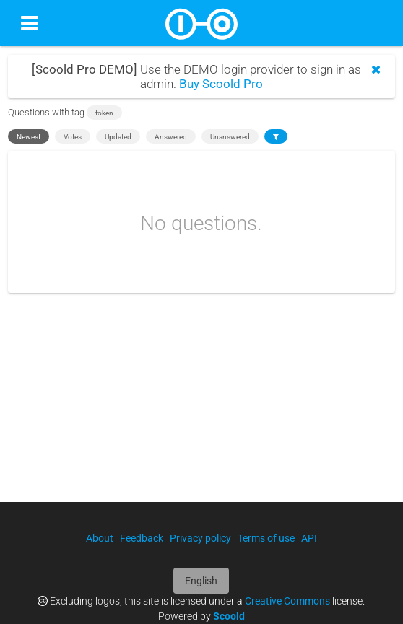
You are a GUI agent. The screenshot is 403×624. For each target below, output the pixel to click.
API (309, 538)
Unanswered (230, 137)
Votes (73, 137)
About (99, 538)
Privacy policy (200, 538)
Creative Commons (287, 601)
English (201, 580)
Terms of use (266, 538)
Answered (171, 137)
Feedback (141, 538)
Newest (28, 137)
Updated (118, 137)
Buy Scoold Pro (221, 83)
